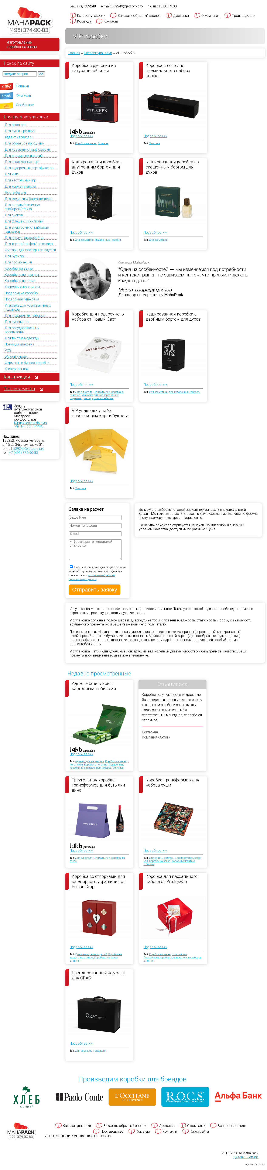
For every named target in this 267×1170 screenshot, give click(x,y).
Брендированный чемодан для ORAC (98, 980)
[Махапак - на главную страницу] (29, 20)
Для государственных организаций (22, 330)
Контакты (111, 21)
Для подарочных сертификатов (29, 168)
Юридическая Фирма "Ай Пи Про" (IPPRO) (30, 424)
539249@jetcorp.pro (28, 449)
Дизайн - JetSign (246, 1161)
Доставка (181, 16)
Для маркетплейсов (20, 186)
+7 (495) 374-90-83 (23, 453)
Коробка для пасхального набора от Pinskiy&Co (172, 883)
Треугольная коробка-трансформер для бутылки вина (98, 789)
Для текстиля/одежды (22, 338)
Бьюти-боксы (15, 193)
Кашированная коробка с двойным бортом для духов (173, 316)
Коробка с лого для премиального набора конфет (168, 70)
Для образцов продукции (24, 143)
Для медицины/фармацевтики (28, 199)
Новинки (22, 86)
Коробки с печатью (20, 281)
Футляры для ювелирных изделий (30, 250)
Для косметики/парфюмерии (27, 149)
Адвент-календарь (19, 137)
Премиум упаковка (19, 344)
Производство (243, 16)
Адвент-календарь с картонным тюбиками (94, 690)
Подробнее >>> (81, 136)
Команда (84, 21)
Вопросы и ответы (232, 1130)
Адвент (79, 765)
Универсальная (16, 369)
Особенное (25, 105)
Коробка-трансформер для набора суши (172, 787)
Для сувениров (16, 322)
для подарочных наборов (98, 398)
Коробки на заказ (19, 268)
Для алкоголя (15, 125)
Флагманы (24, 95)
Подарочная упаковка (22, 299)
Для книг (11, 174)
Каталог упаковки (91, 16)
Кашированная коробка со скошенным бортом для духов (172, 166)
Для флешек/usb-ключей (24, 221)
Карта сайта (199, 1136)
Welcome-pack (16, 357)
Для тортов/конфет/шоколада (29, 244)
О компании (210, 16)
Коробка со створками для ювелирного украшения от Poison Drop (98, 885)
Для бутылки (14, 256)
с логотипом (85, 961)
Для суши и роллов (20, 131)
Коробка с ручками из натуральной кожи (94, 68)
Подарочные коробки (21, 293)
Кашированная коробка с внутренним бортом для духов (97, 166)
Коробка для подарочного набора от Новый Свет (98, 316)
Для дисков (14, 215)
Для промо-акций (18, 262)
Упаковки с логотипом (22, 287)
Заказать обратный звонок (139, 16)
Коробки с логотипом (22, 275)
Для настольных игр (20, 180)
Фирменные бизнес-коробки (27, 363)
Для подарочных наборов (25, 316)
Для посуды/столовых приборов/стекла (22, 207)
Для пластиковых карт (22, 162)
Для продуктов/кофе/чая (24, 238)
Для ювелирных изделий (23, 156)
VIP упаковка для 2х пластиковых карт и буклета (100, 413)
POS (8, 350)
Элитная (103, 143)
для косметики (84, 239)
